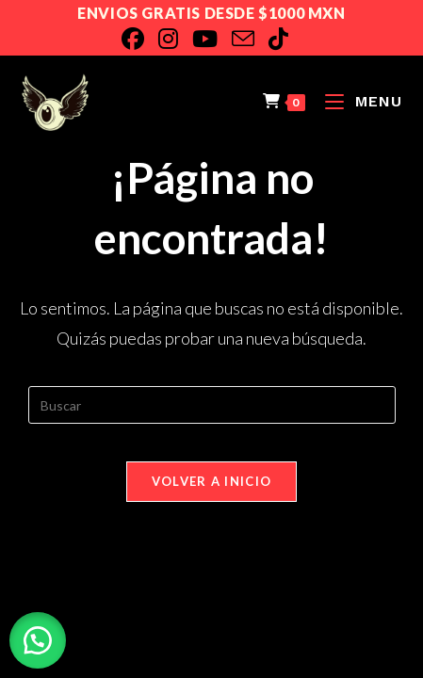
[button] (37, 640)
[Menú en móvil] (356, 101)
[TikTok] (285, 38)
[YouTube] (212, 38)
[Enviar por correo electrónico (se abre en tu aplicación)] (250, 38)
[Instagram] (175, 38)
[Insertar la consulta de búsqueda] (212, 405)
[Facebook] (140, 38)
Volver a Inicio (212, 481)
